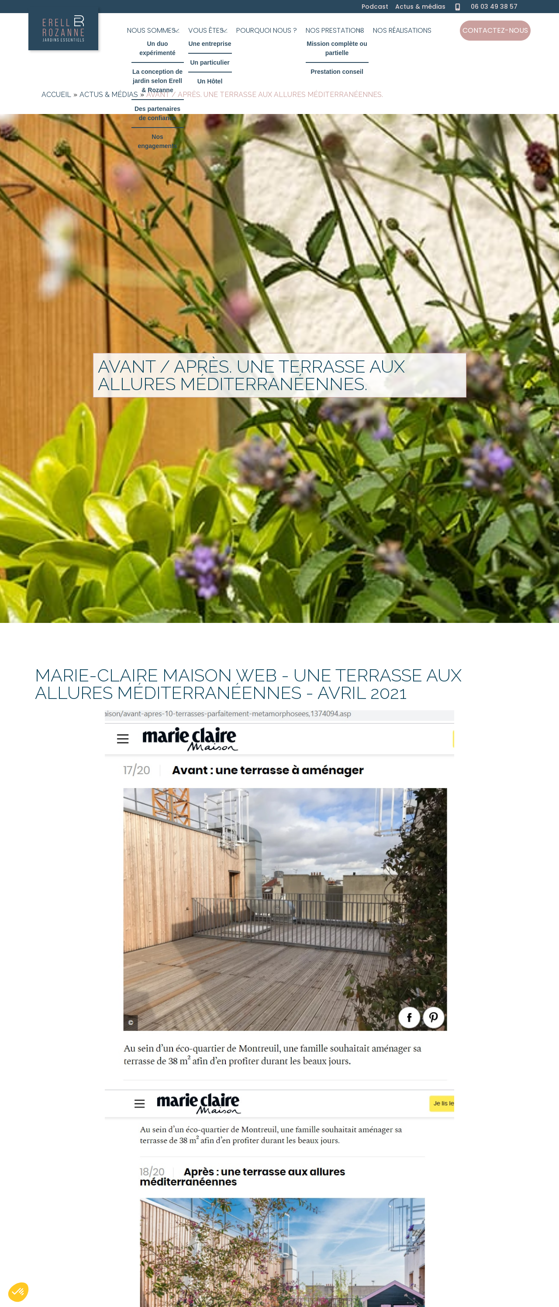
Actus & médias (420, 6)
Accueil (56, 94)
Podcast (375, 6)
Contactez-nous (495, 30)
